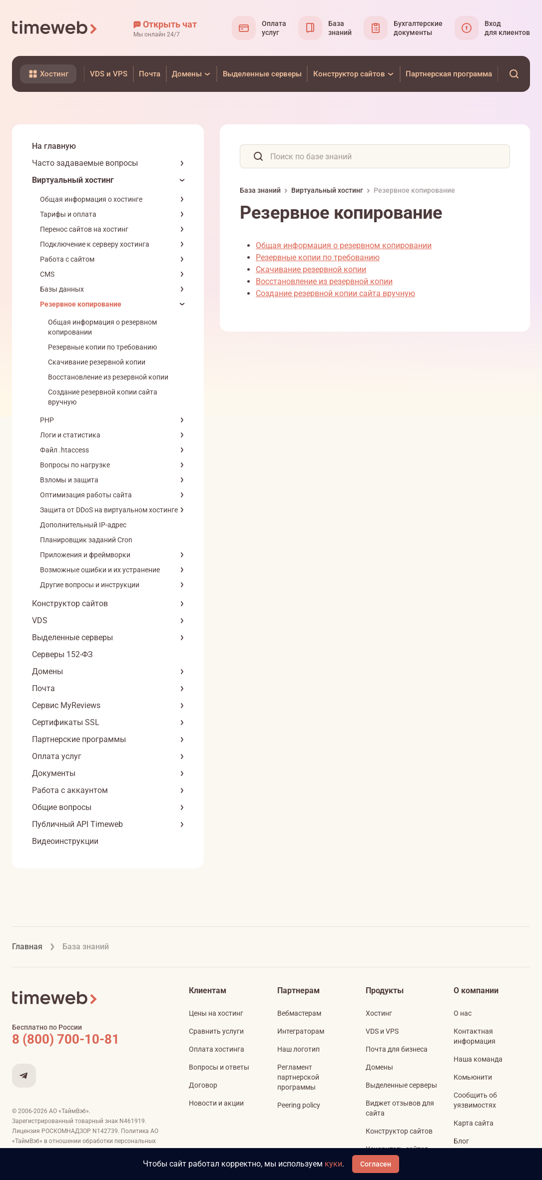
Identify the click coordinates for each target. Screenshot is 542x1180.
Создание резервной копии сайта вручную (335, 293)
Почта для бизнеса (397, 1049)
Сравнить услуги (216, 1031)
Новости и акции (216, 1103)
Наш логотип (298, 1049)
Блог (461, 1141)
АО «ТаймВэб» (69, 1111)
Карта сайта (474, 1123)
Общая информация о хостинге (91, 199)
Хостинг (379, 1013)
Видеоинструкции (65, 841)
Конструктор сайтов (70, 603)
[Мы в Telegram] (24, 1076)
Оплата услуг (56, 756)
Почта (43, 688)
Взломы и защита (69, 480)
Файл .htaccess (64, 450)
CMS (47, 274)
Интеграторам (300, 1031)
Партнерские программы (79, 739)
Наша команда (478, 1059)
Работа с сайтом (67, 259)
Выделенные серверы (72, 637)
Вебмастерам (299, 1013)
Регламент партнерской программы (298, 1077)
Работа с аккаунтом (70, 790)
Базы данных (62, 289)
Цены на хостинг (216, 1013)
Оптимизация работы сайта (86, 495)
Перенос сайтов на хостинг (84, 229)
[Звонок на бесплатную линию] (87, 1039)
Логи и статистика (70, 435)
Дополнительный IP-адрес (83, 525)
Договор (203, 1085)
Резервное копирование (80, 304)
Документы (53, 773)
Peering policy (298, 1105)
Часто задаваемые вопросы (85, 163)
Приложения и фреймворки (85, 555)
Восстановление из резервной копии (108, 377)
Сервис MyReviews (66, 705)
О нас (463, 1013)
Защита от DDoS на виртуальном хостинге (109, 510)
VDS (39, 620)
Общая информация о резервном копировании (344, 245)
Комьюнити (473, 1077)
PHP (47, 420)
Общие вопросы (61, 807)
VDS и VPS (382, 1031)
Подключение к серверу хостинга (94, 244)
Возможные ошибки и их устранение (100, 570)
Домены (47, 671)
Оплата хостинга (216, 1049)
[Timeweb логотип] (55, 28)
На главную (54, 146)
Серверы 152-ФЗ (62, 654)
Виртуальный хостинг (73, 180)
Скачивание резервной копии (96, 362)
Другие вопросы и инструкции (89, 585)
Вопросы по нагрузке (75, 465)
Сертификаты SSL (65, 722)
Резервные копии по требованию (102, 347)
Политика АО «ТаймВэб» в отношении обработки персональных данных (85, 1141)
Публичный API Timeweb (77, 824)
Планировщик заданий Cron (86, 540)
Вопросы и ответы (219, 1067)
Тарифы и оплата (68, 214)
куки (333, 1164)
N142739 (105, 1131)
